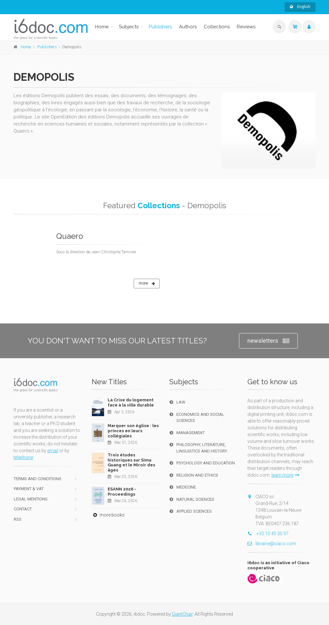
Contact (23, 509)
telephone (23, 457)
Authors (188, 27)
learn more (285, 475)
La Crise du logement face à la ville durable (131, 402)
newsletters (268, 341)
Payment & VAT (29, 488)
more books (108, 515)
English (300, 7)
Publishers (160, 27)
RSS (18, 519)
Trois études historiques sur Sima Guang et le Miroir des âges (131, 462)
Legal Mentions (31, 499)
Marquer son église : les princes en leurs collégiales (133, 430)
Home (102, 27)
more (147, 283)
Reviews (246, 27)
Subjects (128, 27)
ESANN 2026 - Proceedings (122, 492)
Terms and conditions (37, 478)
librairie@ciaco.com (271, 543)
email (52, 450)
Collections (217, 27)
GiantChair (182, 614)
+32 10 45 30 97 (268, 533)
